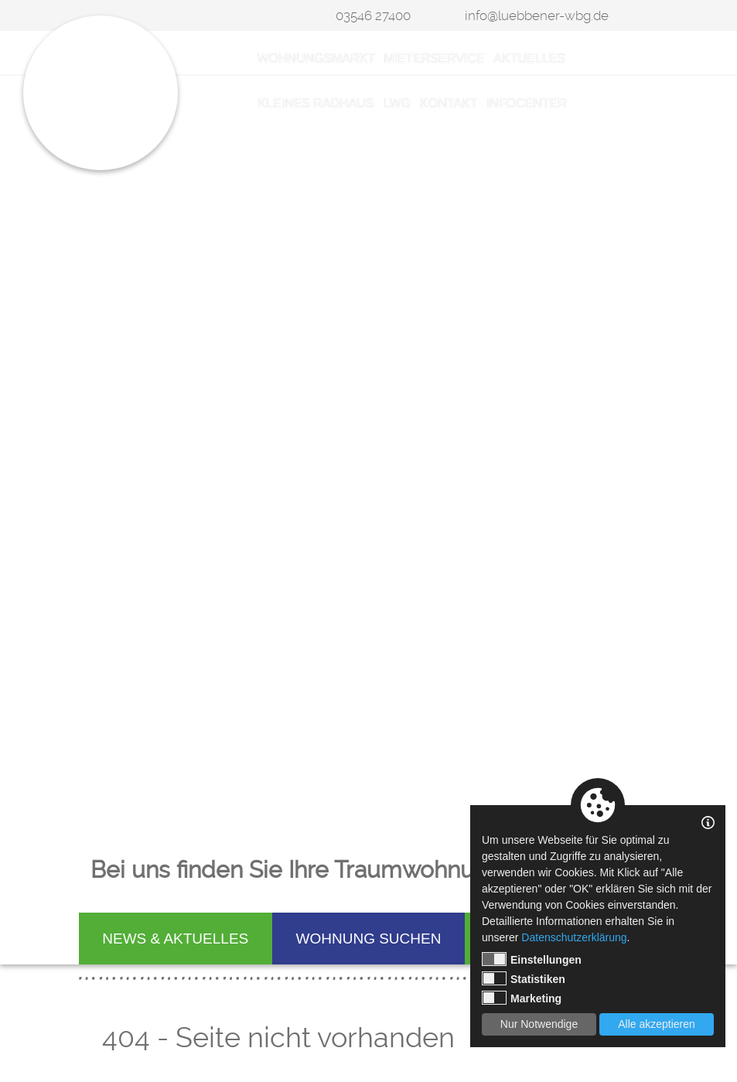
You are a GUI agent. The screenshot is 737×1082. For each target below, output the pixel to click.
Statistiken (523, 978)
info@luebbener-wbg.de (537, 15)
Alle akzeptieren (656, 1024)
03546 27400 (373, 15)
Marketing (521, 998)
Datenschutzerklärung (573, 937)
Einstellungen (532, 959)
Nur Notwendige (539, 1024)
